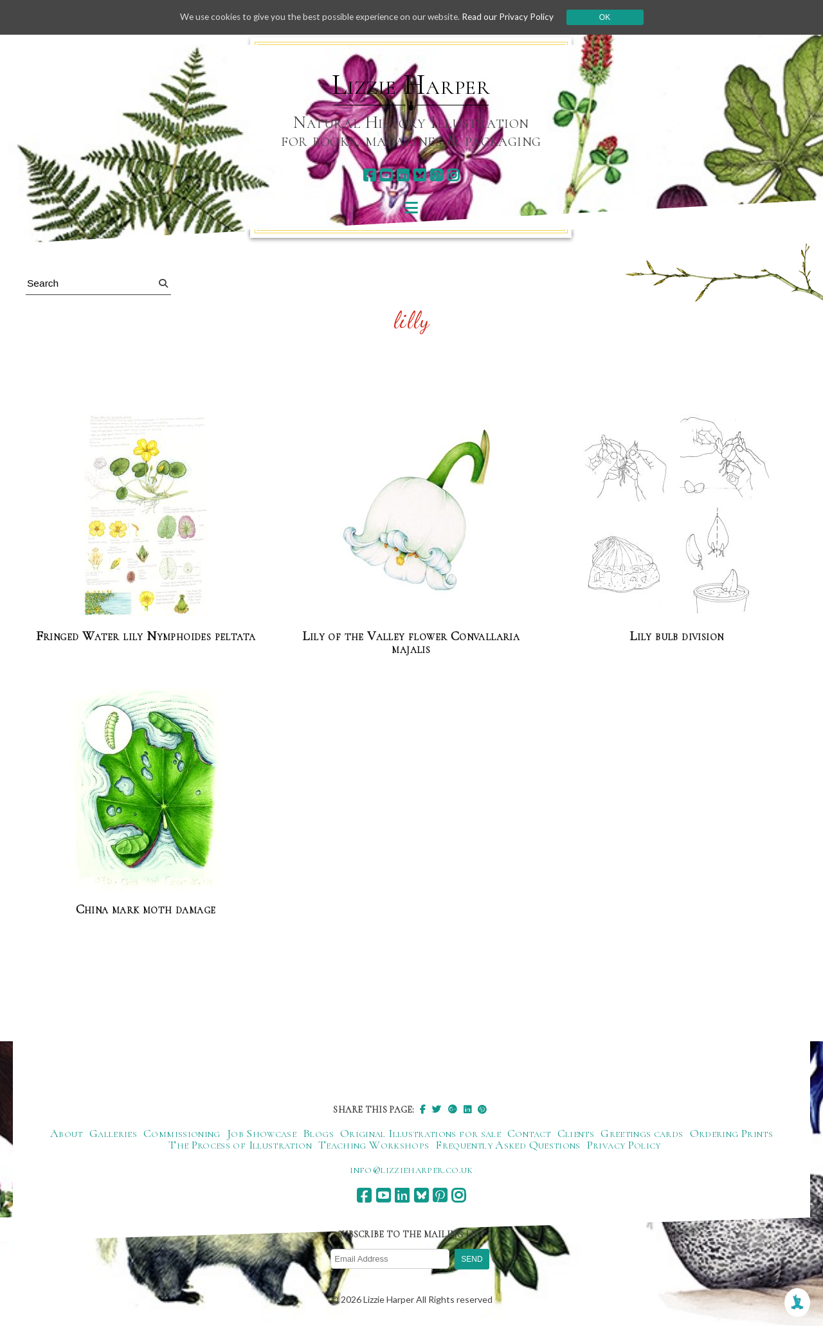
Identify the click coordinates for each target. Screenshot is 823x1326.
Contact (529, 1133)
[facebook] (369, 175)
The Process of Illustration (240, 1145)
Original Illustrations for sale (420, 1133)
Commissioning (182, 1133)
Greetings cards (642, 1133)
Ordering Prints (731, 1133)
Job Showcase (261, 1133)
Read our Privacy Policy (514, 17)
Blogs (318, 1133)
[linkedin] (403, 175)
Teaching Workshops (373, 1145)
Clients (576, 1133)
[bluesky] (419, 175)
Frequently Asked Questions (507, 1145)
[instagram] (453, 175)
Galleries (113, 1133)
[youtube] (386, 175)
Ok (611, 17)
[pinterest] (436, 175)
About (66, 1133)
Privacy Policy (624, 1145)
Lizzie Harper (411, 84)
